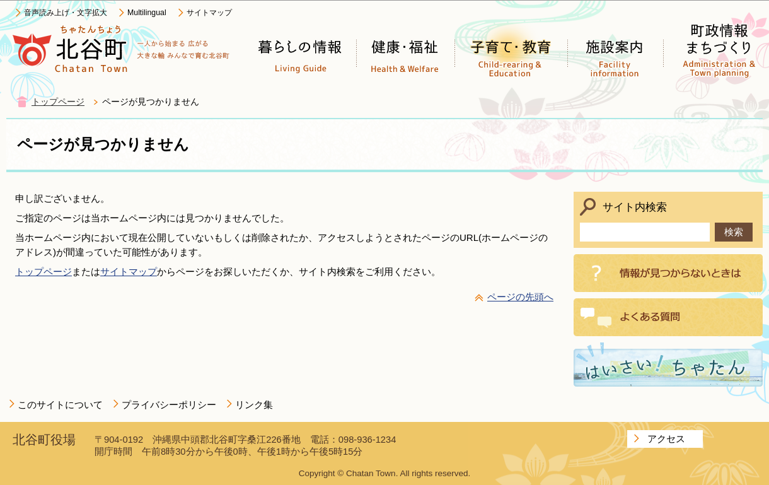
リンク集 (254, 404)
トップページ (58, 102)
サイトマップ (209, 12)
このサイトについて (60, 404)
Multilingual (146, 12)
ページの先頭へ (520, 296)
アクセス (666, 438)
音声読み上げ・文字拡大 (65, 12)
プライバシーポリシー (169, 404)
